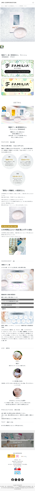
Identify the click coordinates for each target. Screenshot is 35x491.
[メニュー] (33, 2)
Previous (1, 25)
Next (33, 25)
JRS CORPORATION (8, 2)
